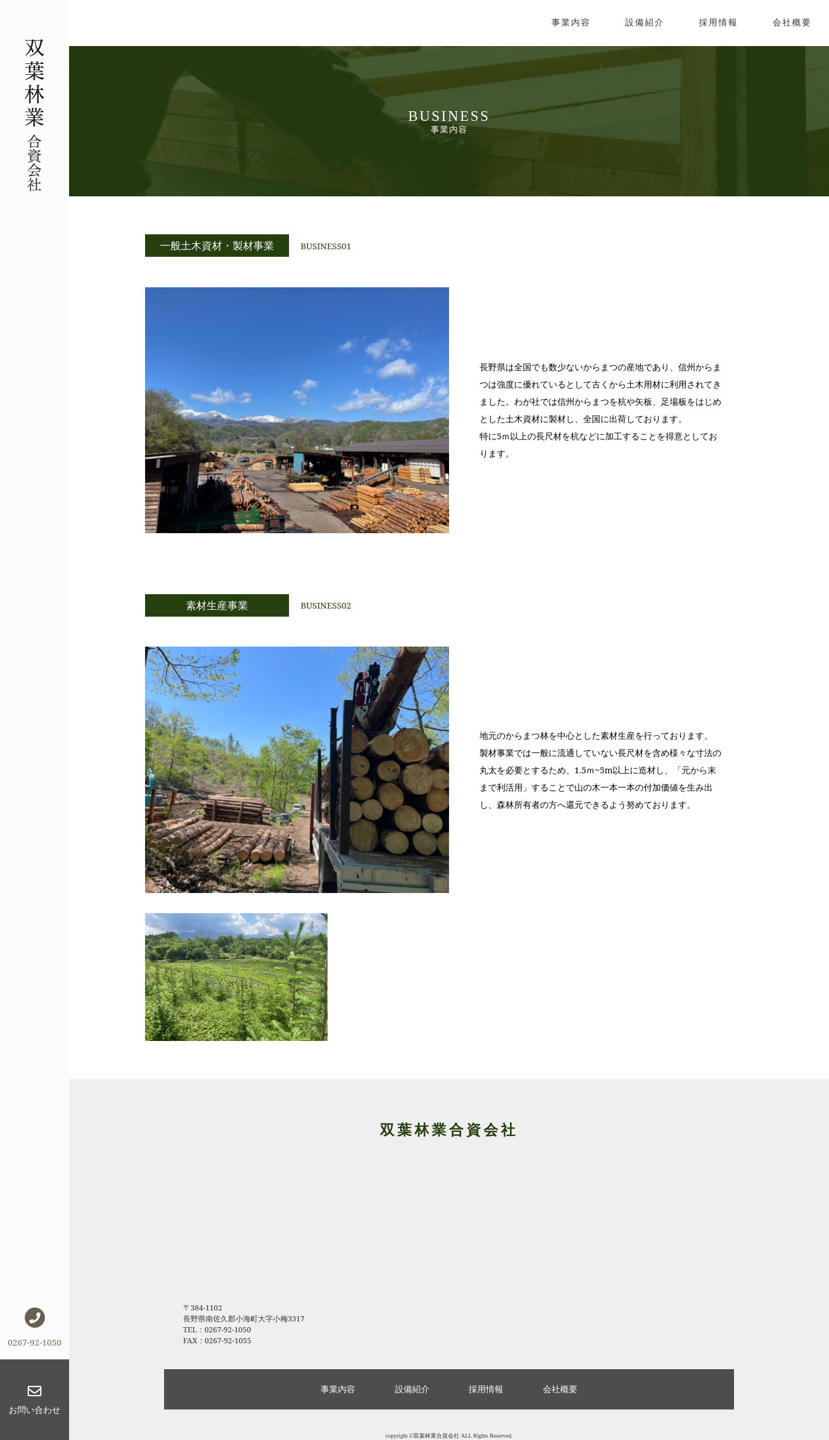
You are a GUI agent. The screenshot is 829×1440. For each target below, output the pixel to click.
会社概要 (792, 22)
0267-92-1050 (34, 1328)
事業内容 (571, 22)
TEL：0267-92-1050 (217, 1329)
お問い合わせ (34, 1399)
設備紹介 (644, 22)
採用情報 (718, 22)
